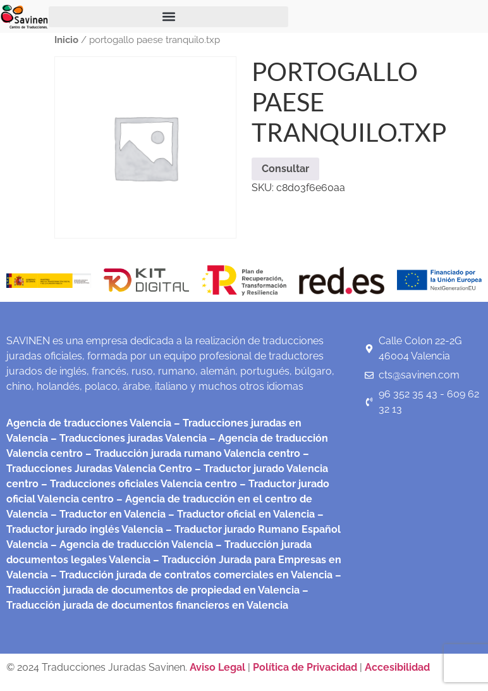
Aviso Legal (219, 667)
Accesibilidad (397, 667)
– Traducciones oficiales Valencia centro (138, 484)
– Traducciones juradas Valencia (127, 438)
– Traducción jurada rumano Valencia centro (191, 453)
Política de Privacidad (305, 667)
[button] (168, 16)
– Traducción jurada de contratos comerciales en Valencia (190, 575)
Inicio (66, 39)
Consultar (285, 169)
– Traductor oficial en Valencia (241, 514)
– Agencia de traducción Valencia (130, 544)
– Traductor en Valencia (107, 514)
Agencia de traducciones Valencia (88, 423)
